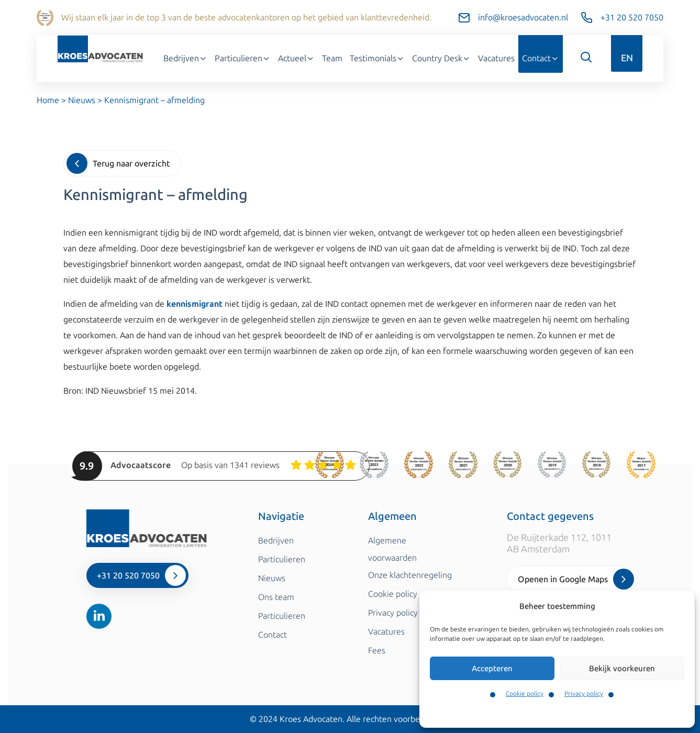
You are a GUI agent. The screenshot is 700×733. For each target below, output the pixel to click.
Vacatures (496, 58)
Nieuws (81, 100)
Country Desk (441, 58)
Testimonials (377, 58)
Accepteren (492, 668)
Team (332, 58)
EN (627, 58)
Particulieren (243, 58)
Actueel (296, 58)
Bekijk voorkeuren (622, 668)
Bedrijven (185, 58)
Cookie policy (524, 693)
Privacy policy (583, 693)
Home (48, 100)
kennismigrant (194, 304)
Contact (540, 58)
